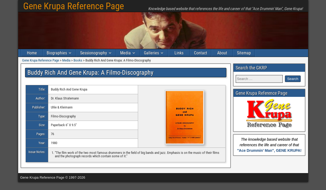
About (222, 52)
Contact (200, 52)
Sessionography (93, 52)
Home (32, 52)
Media (125, 52)
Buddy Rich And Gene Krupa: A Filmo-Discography (90, 72)
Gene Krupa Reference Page (73, 6)
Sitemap (244, 52)
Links (178, 52)
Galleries (151, 52)
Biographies (57, 52)
